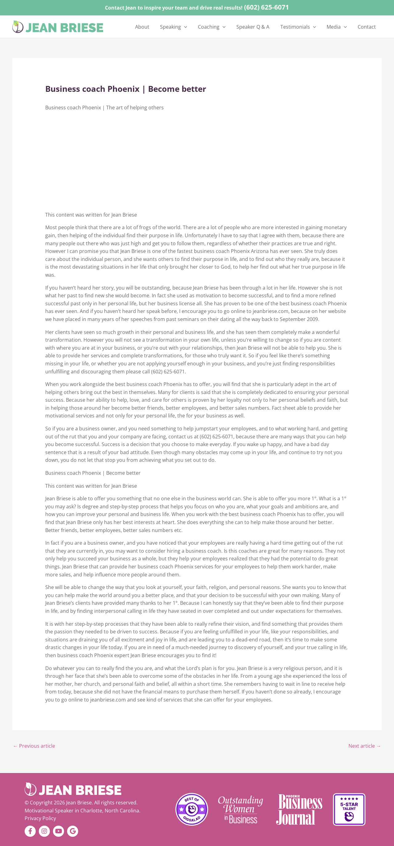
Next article (364, 745)
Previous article (34, 745)
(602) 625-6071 (266, 7)
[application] (199, 27)
